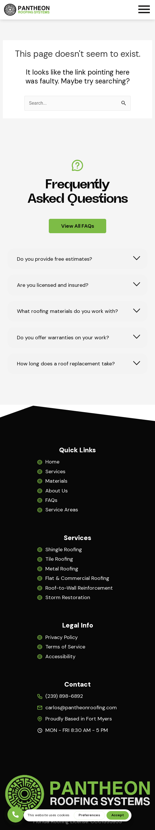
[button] (144, 10)
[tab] (77, 259)
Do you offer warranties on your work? (63, 337)
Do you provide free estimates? (54, 259)
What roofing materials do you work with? (67, 311)
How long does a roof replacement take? (66, 364)
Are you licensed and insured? (52, 285)
